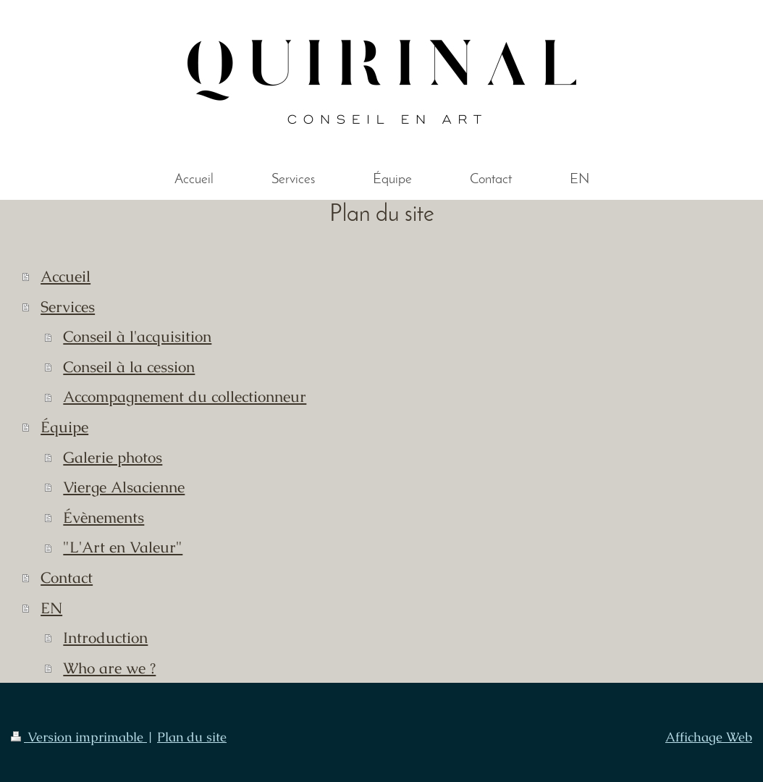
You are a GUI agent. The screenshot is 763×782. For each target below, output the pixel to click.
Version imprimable (79, 736)
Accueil (65, 276)
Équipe (64, 427)
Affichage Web (708, 736)
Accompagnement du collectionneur (184, 396)
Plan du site (192, 736)
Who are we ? (109, 668)
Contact (67, 577)
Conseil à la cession (129, 367)
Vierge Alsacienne (124, 487)
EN (51, 608)
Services (68, 306)
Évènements (103, 517)
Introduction (105, 637)
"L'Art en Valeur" (122, 547)
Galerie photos (112, 457)
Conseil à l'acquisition (137, 336)
